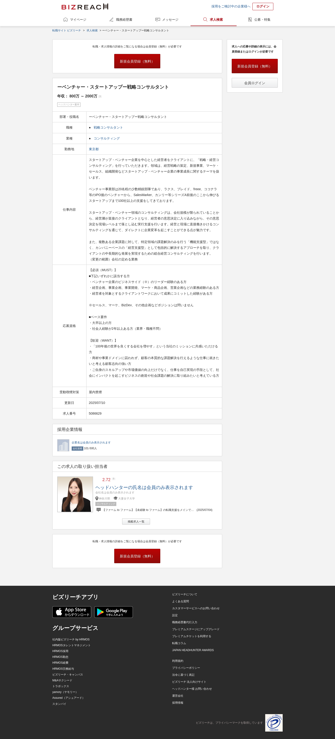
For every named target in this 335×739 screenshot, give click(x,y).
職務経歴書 (124, 19)
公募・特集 (262, 19)
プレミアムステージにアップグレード (196, 629)
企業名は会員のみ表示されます (91, 442)
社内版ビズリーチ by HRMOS (71, 639)
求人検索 (216, 19)
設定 (175, 615)
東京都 (94, 149)
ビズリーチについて (184, 594)
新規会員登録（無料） (137, 61)
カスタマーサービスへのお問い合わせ (196, 608)
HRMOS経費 (60, 662)
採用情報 (177, 702)
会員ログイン (254, 83)
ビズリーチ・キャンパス (67, 674)
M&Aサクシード (62, 680)
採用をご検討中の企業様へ (231, 6)
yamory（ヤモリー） (65, 692)
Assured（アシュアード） (68, 697)
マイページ (78, 19)
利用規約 (177, 660)
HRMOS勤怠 (60, 657)
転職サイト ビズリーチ (66, 30)
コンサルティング (107, 138)
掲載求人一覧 (136, 521)
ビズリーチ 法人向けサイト (189, 681)
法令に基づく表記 (183, 674)
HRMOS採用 (60, 651)
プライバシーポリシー (186, 667)
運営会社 (177, 695)
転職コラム (179, 643)
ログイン (262, 6)
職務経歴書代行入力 (184, 622)
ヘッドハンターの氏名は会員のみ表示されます (144, 487)
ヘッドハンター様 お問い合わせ (192, 688)
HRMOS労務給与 (63, 668)
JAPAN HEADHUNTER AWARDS (193, 650)
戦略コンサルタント (108, 127)
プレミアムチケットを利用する (191, 636)
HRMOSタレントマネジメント (71, 645)
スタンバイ (59, 704)
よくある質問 (180, 601)
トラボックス (60, 686)
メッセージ (170, 19)
